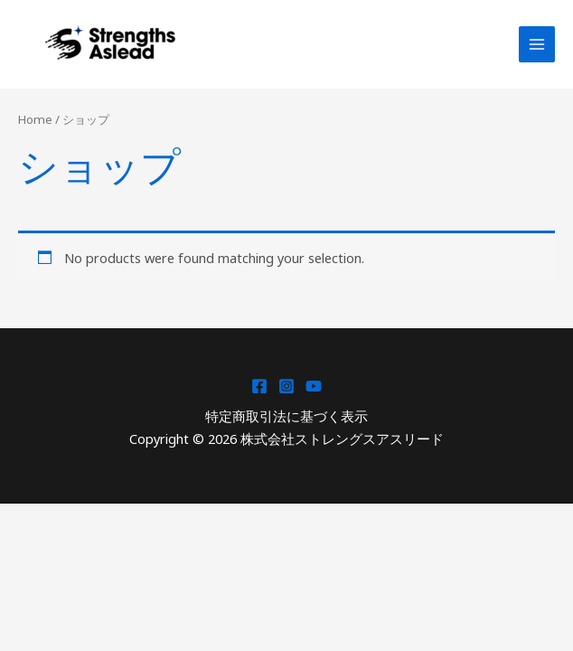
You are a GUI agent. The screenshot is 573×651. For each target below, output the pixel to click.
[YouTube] (313, 386)
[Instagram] (286, 386)
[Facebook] (259, 386)
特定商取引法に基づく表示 (286, 416)
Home (35, 119)
